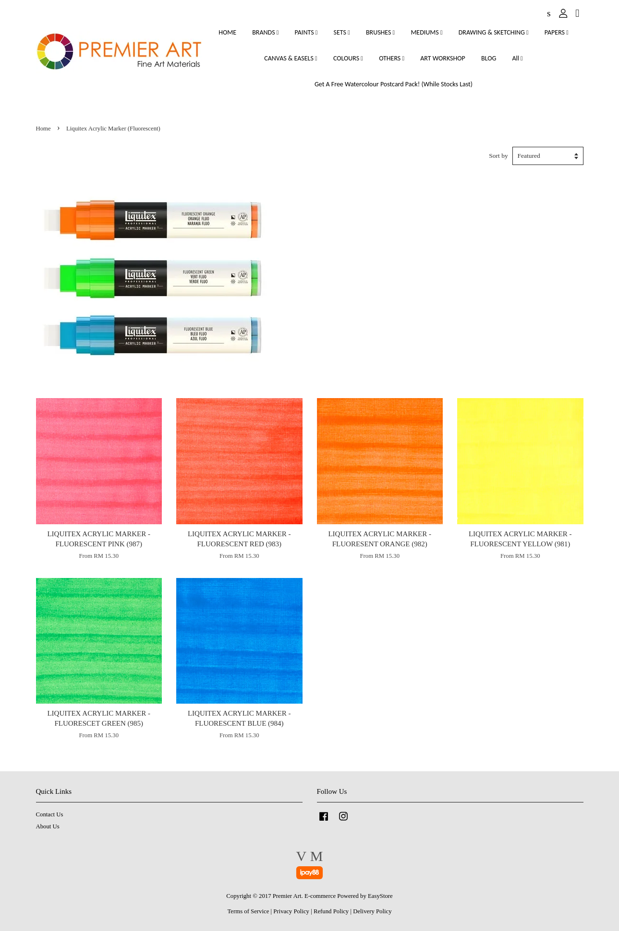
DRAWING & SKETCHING (494, 32)
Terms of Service (248, 911)
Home (43, 128)
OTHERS (391, 58)
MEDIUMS (426, 32)
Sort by (498, 155)
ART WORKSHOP (442, 58)
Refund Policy (331, 911)
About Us (48, 826)
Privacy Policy (291, 911)
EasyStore (380, 896)
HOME (227, 32)
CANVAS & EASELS (290, 58)
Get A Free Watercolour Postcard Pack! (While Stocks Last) (394, 84)
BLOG (488, 58)
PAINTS (306, 32)
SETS (342, 32)
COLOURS (348, 58)
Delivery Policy (372, 911)
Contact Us (49, 814)
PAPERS (557, 32)
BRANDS (265, 32)
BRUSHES (380, 32)
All (517, 58)
